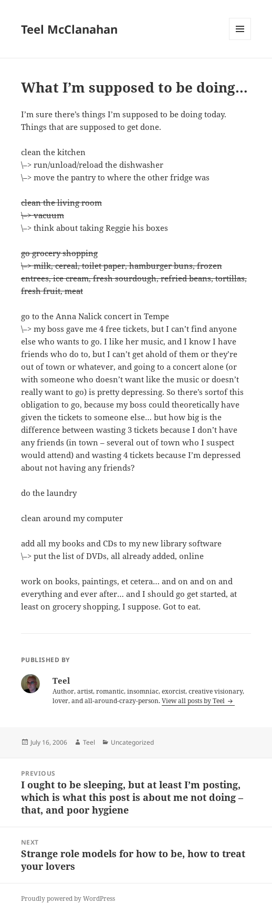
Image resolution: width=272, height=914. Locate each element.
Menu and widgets (240, 39)
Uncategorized (132, 742)
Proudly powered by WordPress (68, 898)
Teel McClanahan (69, 29)
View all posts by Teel (194, 700)
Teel (89, 742)
